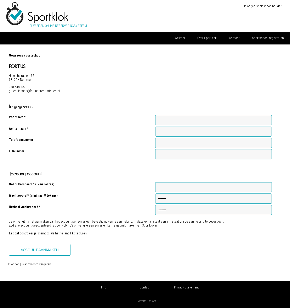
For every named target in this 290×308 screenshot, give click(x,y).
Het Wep (152, 301)
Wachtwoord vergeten (36, 264)
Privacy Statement (186, 287)
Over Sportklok (207, 37)
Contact (234, 37)
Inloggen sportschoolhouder (263, 6)
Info (103, 287)
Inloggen (13, 264)
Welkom (180, 37)
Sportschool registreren (268, 37)
